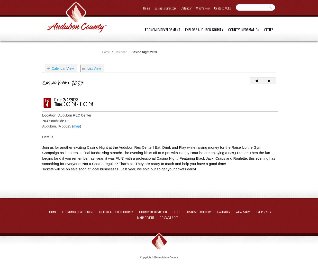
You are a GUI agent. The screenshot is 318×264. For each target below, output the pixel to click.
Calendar (186, 7)
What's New (203, 7)
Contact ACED (222, 7)
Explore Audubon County (204, 29)
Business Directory (165, 7)
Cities (268, 29)
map (76, 126)
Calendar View (63, 68)
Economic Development (162, 29)
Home (146, 7)
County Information (243, 29)
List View (94, 68)
